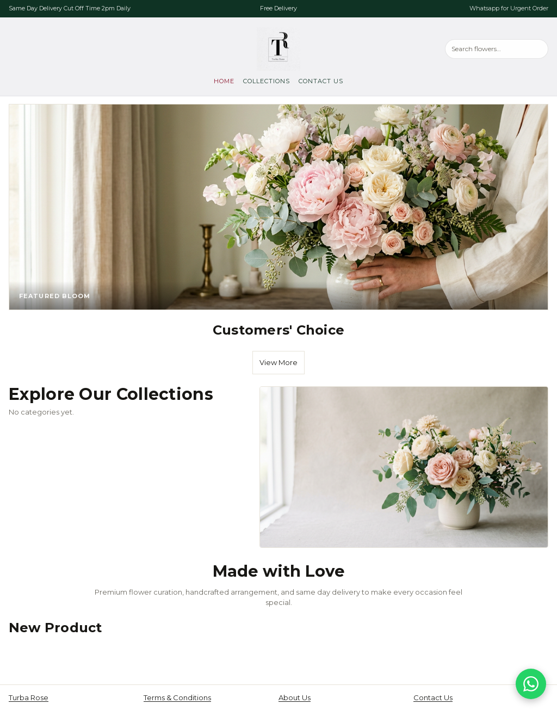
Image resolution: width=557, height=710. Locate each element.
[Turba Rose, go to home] (278, 49)
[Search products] (496, 48)
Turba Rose (28, 697)
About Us (294, 697)
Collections (266, 81)
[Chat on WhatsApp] (531, 684)
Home (224, 81)
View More (278, 362)
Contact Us (321, 81)
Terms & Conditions (177, 697)
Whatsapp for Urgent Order (508, 8)
